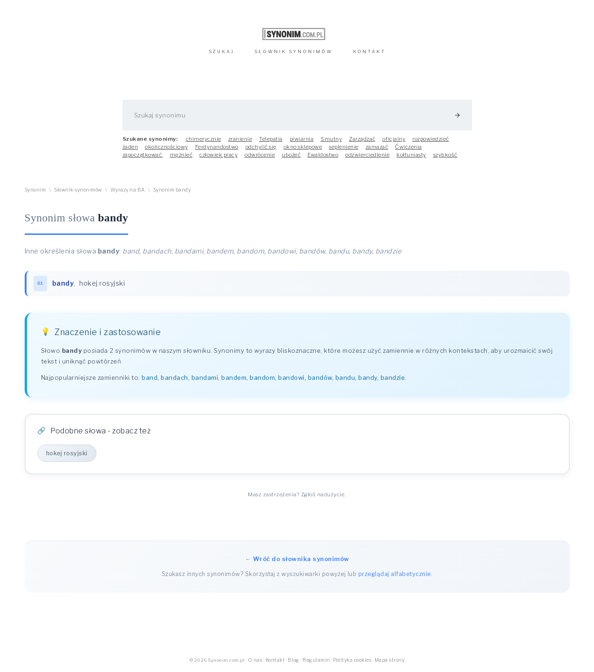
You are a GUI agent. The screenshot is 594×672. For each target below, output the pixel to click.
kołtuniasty (411, 154)
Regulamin (316, 660)
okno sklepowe (303, 147)
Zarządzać (362, 139)
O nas (255, 660)
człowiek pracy (218, 154)
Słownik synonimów (78, 190)
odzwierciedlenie (367, 154)
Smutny (331, 139)
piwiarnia (302, 139)
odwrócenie (260, 154)
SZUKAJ (221, 51)
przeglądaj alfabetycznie (394, 573)
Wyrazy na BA (127, 190)
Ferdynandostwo (217, 147)
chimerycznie (203, 139)
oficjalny (394, 139)
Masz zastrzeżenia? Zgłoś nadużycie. (297, 494)
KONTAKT (369, 51)
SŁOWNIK (293, 51)
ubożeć (291, 154)
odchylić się (261, 147)
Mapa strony (390, 660)
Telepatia (271, 139)
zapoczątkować (143, 154)
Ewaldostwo (322, 154)
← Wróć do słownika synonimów (297, 558)
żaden (130, 147)
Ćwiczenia (408, 147)
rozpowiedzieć (430, 139)
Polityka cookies (352, 660)
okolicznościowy (166, 147)
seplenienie (344, 147)
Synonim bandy (172, 190)
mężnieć (181, 154)
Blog (294, 660)
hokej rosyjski (102, 283)
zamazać (377, 147)
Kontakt (275, 660)
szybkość (445, 154)
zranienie (240, 139)
